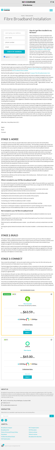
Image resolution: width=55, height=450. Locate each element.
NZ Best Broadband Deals (8, 436)
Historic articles (33, 432)
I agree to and (14, 57)
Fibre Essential (28, 303)
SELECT (27, 332)
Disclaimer (4, 434)
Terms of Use (13, 57)
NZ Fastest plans (5, 439)
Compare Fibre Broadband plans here (40, 73)
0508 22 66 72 (5, 402)
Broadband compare (6, 427)
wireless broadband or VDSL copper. (41, 49)
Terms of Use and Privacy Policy (9, 432)
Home (22, 15)
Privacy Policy (21, 57)
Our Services (27, 5)
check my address (14, 52)
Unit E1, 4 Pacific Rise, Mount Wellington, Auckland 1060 (15, 400)
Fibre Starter (27, 350)
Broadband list (5, 430)
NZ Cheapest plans (34, 427)
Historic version (33, 434)
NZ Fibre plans (33, 430)
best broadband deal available (20, 70)
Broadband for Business (35, 436)
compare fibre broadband (34, 68)
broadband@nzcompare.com (9, 405)
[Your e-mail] (25, 416)
